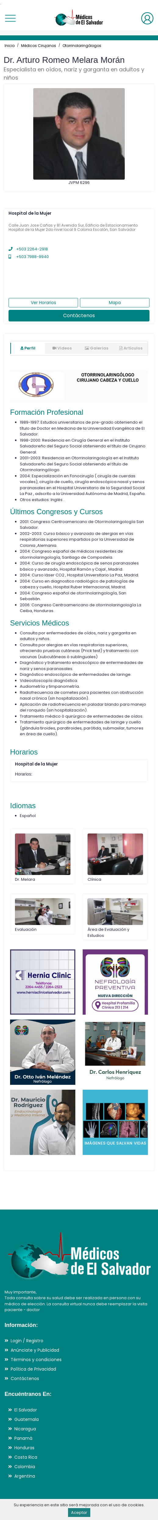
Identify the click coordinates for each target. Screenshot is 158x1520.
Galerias (96, 348)
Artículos (130, 348)
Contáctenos (79, 315)
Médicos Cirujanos (38, 45)
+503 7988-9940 (29, 257)
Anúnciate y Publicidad (35, 1350)
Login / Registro (27, 1341)
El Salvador (25, 1410)
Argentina (24, 1476)
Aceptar (79, 1512)
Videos (62, 348)
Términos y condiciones (36, 1360)
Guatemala (26, 1419)
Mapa (115, 302)
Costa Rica (25, 1457)
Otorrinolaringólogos (82, 45)
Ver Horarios (43, 302)
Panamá (23, 1438)
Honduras (24, 1448)
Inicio (10, 45)
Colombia (24, 1467)
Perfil (27, 348)
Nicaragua (25, 1429)
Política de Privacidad (33, 1369)
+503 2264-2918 (28, 249)
